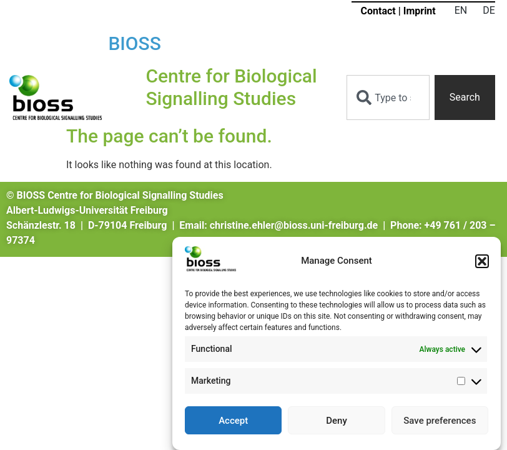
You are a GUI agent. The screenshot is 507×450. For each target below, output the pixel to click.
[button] (482, 262)
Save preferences (439, 422)
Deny (336, 422)
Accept (233, 422)
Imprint (419, 11)
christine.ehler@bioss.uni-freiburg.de (294, 225)
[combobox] (388, 97)
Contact (378, 11)
